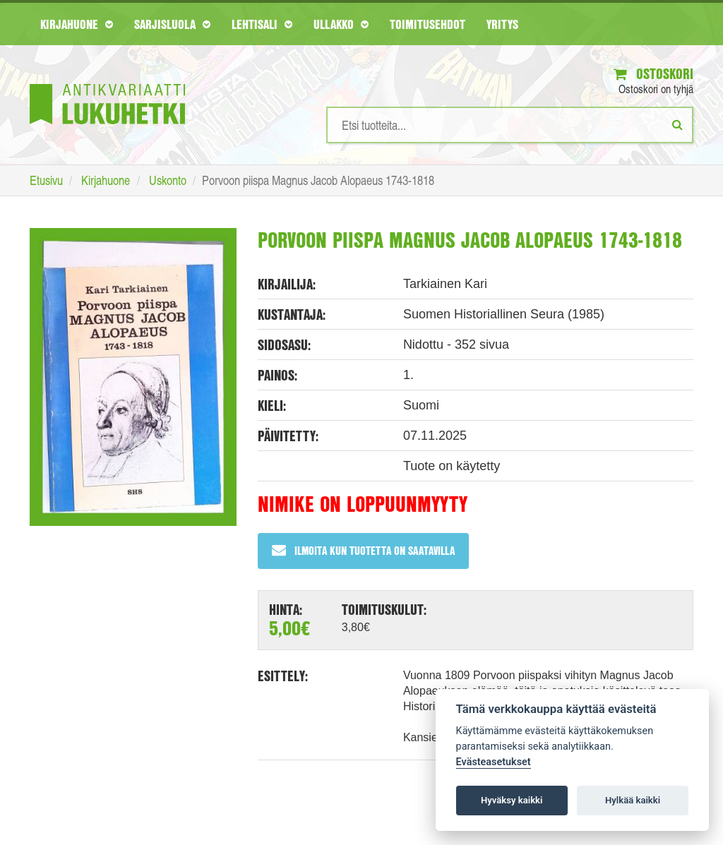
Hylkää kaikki (632, 800)
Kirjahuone (76, 24)
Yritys (502, 24)
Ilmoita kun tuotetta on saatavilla (363, 550)
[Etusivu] (107, 83)
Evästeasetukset (493, 762)
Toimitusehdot (427, 24)
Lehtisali (262, 24)
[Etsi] (677, 124)
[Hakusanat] (509, 125)
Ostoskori (653, 73)
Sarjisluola (172, 24)
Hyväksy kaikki (511, 800)
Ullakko (341, 24)
